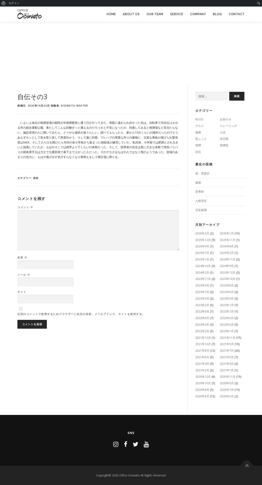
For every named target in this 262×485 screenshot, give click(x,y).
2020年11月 (227, 376)
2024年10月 (203, 266)
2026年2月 (202, 233)
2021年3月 (227, 364)
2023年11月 (203, 279)
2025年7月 (202, 253)
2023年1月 (227, 305)
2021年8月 (202, 350)
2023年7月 (202, 292)
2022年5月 (227, 318)
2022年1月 (227, 331)
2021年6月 (202, 357)
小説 (223, 132)
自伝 (36, 178)
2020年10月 (203, 383)
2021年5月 (227, 357)
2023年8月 (227, 285)
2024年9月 (227, 266)
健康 (198, 132)
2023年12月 (227, 272)
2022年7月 (227, 311)
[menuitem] (3, 3)
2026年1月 (227, 233)
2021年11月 (227, 338)
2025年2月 (227, 253)
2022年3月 (227, 324)
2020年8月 (202, 390)
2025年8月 (227, 246)
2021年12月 (203, 338)
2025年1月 (202, 259)
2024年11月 (227, 259)
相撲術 (224, 145)
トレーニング (228, 126)
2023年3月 (227, 298)
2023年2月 (202, 305)
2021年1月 (227, 370)
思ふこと (201, 139)
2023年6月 (227, 292)
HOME (111, 14)
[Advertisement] (131, 53)
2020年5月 (227, 396)
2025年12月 (203, 240)
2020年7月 (227, 390)
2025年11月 (227, 240)
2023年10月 (227, 279)
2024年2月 (202, 272)
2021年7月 (227, 350)
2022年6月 (202, 318)
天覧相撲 (201, 210)
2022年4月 (202, 324)
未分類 (224, 139)
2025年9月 (202, 246)
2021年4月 (202, 364)
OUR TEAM (155, 14)
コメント (25, 207)
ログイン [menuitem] (14, 3)
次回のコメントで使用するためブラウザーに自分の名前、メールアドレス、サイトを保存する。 (81, 314)
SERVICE (176, 14)
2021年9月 (227, 344)
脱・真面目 (202, 173)
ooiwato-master (74, 105)
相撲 (198, 145)
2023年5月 (202, 298)
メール (23, 274)
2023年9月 (202, 285)
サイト (21, 292)
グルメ (199, 126)
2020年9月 (227, 383)
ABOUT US (131, 14)
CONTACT (237, 14)
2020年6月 (202, 396)
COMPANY (198, 14)
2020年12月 (203, 376)
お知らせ (225, 119)
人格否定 (201, 201)
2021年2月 (202, 370)
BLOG (217, 14)
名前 (22, 257)
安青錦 (199, 191)
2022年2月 (202, 331)
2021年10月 (203, 344)
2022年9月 (202, 311)
